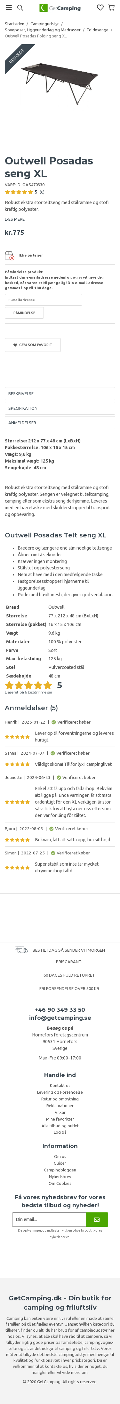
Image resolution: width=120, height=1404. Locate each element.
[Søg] (20, 8)
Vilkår (60, 1112)
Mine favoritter (60, 1119)
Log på (60, 1132)
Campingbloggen (60, 1170)
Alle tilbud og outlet (60, 1125)
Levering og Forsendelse (60, 1092)
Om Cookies (60, 1183)
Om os (60, 1156)
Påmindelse (24, 313)
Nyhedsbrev (60, 1176)
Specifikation (22, 408)
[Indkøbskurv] (111, 7)
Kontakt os (60, 1085)
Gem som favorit (32, 345)
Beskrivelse (21, 393)
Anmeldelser (22, 422)
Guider (60, 1163)
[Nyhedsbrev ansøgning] (49, 1219)
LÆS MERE (15, 219)
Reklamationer (60, 1105)
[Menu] (8, 7)
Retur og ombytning (60, 1099)
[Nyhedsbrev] (97, 1219)
